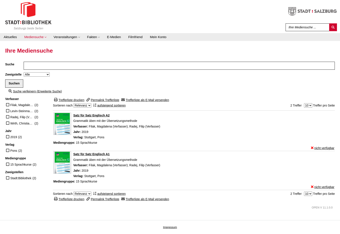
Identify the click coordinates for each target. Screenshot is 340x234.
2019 (13, 137)
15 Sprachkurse (20, 164)
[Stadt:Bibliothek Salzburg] (28, 16)
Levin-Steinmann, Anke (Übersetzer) (21, 111)
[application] (35, 37)
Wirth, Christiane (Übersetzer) (21, 123)
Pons (13, 150)
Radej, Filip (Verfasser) (21, 117)
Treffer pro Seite (324, 105)
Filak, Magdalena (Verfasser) (21, 105)
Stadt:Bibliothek (20, 178)
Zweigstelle (13, 74)
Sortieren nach (63, 105)
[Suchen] (333, 27)
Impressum (170, 227)
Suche (9, 64)
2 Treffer (296, 105)
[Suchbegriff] (306, 27)
